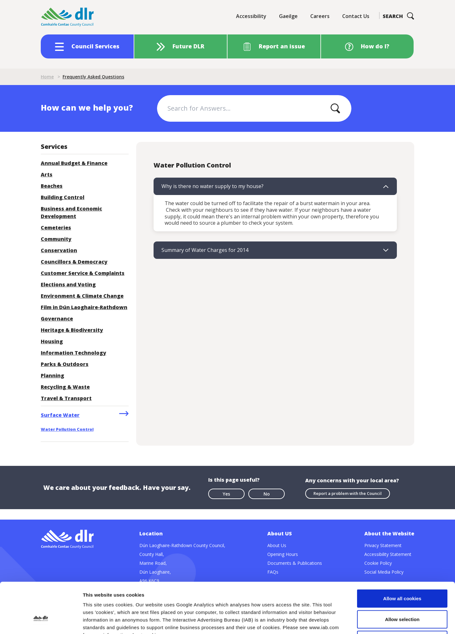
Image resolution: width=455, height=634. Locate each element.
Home (47, 77)
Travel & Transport (66, 398)
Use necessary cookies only (402, 592)
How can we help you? (87, 107)
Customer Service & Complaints (82, 273)
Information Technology (73, 352)
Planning (52, 375)
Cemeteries (56, 227)
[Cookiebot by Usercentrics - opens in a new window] (41, 621)
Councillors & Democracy (74, 261)
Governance (57, 318)
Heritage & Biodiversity (72, 329)
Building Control (62, 197)
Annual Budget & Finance (74, 163)
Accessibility (251, 16)
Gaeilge (288, 16)
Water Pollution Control (67, 429)
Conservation (59, 250)
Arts (46, 174)
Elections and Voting (68, 284)
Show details (331, 621)
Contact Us (355, 16)
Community (56, 238)
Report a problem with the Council (347, 493)
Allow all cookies (402, 551)
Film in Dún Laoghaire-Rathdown (84, 307)
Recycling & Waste (65, 386)
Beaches (52, 185)
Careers (320, 16)
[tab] (275, 186)
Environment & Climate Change (82, 295)
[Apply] (335, 108)
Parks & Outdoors (64, 364)
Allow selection (402, 572)
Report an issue (282, 46)
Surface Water (60, 414)
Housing (52, 341)
